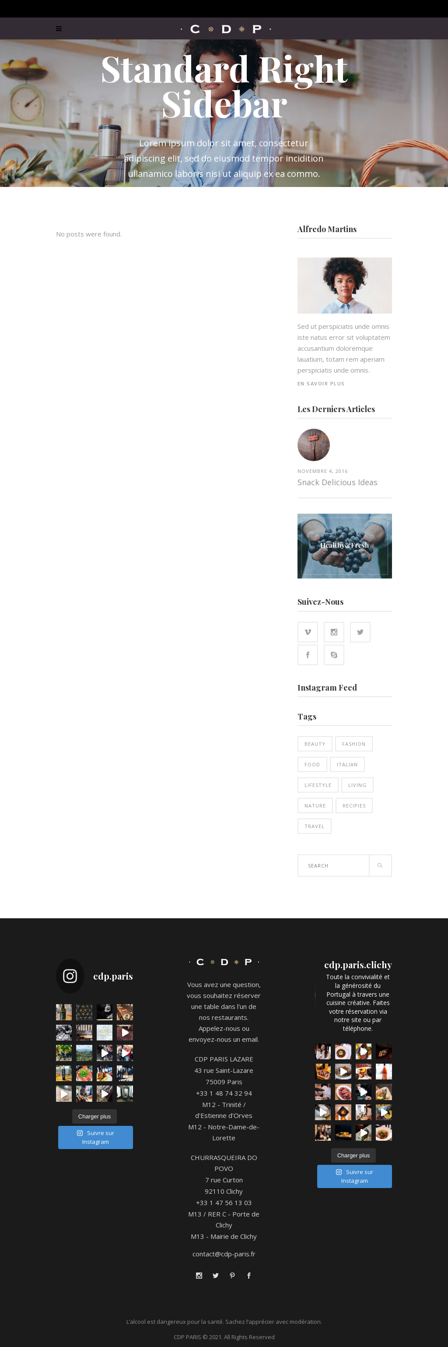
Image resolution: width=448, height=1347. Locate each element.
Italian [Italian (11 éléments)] (347, 764)
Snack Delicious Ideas (338, 482)
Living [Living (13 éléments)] (357, 785)
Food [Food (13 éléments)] (312, 764)
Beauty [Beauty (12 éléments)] (315, 743)
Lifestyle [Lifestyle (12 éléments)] (318, 785)
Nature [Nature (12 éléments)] (315, 805)
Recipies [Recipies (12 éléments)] (354, 805)
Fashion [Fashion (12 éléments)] (354, 743)
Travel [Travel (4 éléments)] (314, 826)
